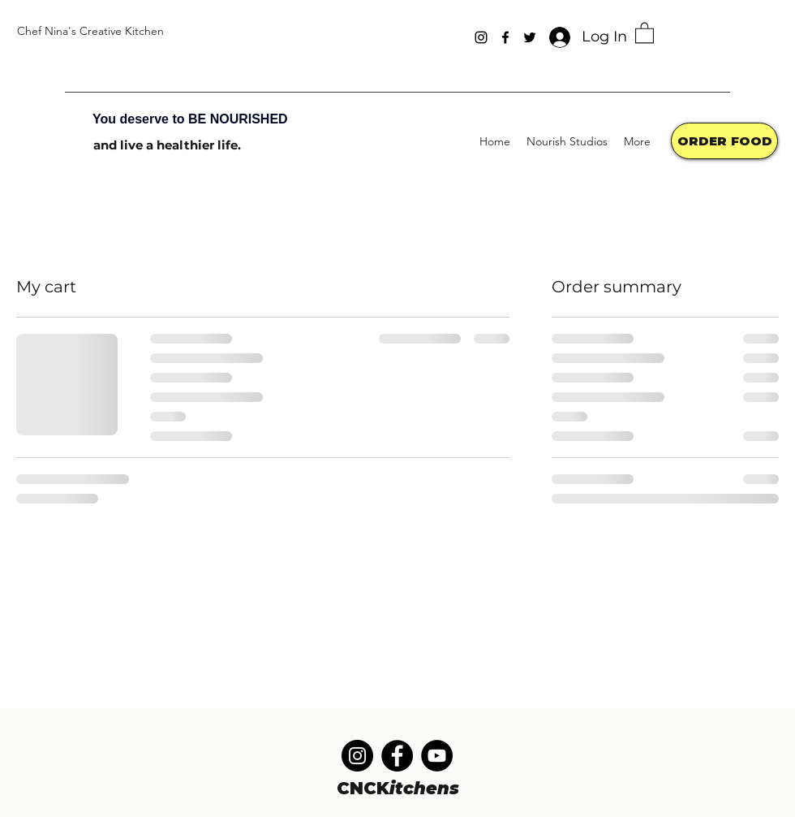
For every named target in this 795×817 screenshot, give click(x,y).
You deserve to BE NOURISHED (190, 119)
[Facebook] (505, 37)
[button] (644, 32)
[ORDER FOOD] (724, 141)
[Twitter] (530, 37)
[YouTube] (437, 756)
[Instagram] (481, 37)
